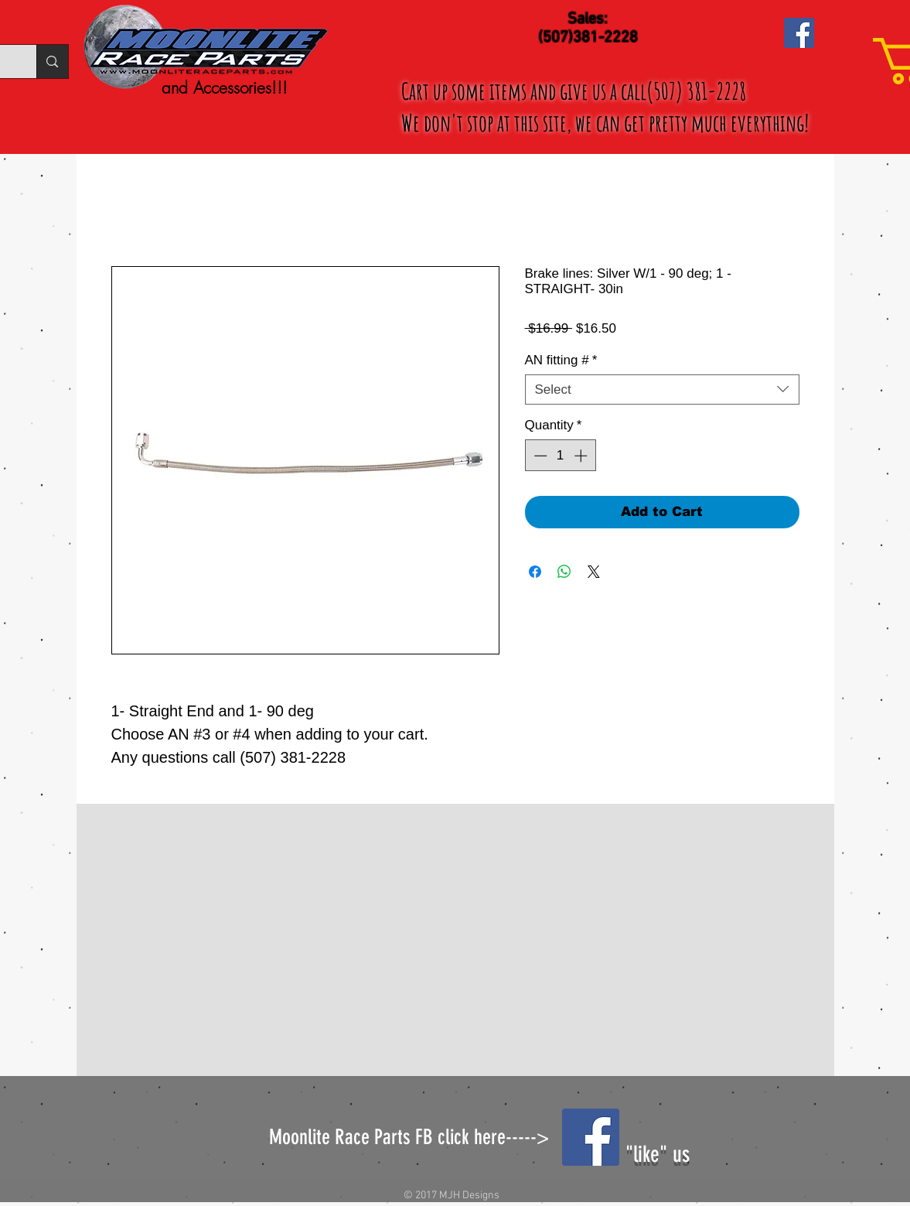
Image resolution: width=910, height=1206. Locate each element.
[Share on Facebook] (535, 571)
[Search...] (51, 61)
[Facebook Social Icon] (799, 33)
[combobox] (662, 389)
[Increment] (582, 455)
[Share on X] (594, 571)
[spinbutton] (560, 455)
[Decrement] (538, 455)
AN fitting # (561, 360)
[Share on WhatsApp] (564, 571)
